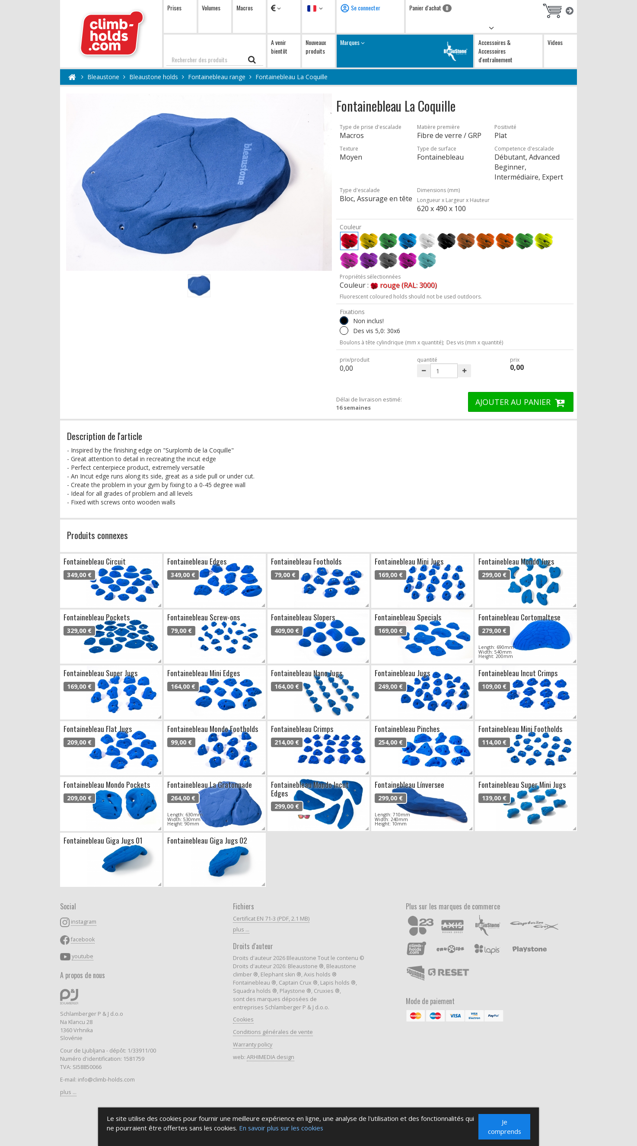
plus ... (68, 1092)
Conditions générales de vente (273, 1032)
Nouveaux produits (316, 46)
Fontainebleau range (216, 77)
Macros (244, 7)
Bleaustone (103, 77)
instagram (83, 921)
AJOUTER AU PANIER (520, 402)
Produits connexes (97, 535)
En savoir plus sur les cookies (355, 1127)
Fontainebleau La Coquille (291, 77)
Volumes (211, 7)
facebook (83, 939)
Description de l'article (104, 436)
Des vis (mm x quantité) (474, 342)
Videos (555, 42)
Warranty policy (252, 1044)
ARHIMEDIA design (270, 1057)
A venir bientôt (279, 46)
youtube (82, 956)
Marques (405, 51)
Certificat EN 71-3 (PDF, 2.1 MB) (271, 918)
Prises (174, 7)
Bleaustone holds (153, 77)
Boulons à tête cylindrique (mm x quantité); (392, 342)
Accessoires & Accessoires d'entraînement (495, 51)
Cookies (243, 1019)
